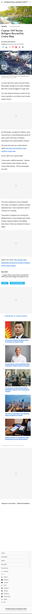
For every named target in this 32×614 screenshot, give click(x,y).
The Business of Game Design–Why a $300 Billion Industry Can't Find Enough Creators (17, 389)
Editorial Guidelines (23, 503)
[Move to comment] (22, 47)
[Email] (19, 47)
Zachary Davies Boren (9, 42)
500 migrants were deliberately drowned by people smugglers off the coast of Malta (15, 262)
